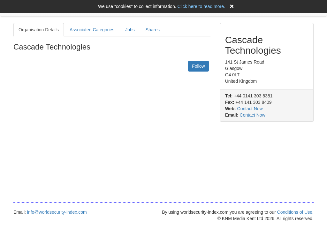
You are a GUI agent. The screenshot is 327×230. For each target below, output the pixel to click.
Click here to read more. (201, 6)
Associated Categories (92, 29)
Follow (198, 66)
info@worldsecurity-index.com (57, 212)
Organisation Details (39, 29)
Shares (153, 29)
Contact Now (250, 108)
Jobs (130, 29)
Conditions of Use (295, 212)
